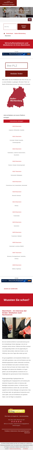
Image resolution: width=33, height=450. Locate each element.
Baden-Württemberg (20, 33)
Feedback (7, 431)
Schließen (25, 448)
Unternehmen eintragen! (16, 121)
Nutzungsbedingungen (23, 431)
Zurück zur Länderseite (11, 288)
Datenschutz (14, 431)
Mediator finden (23, 26)
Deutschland (8, 33)
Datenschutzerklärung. (15, 448)
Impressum (27, 432)
